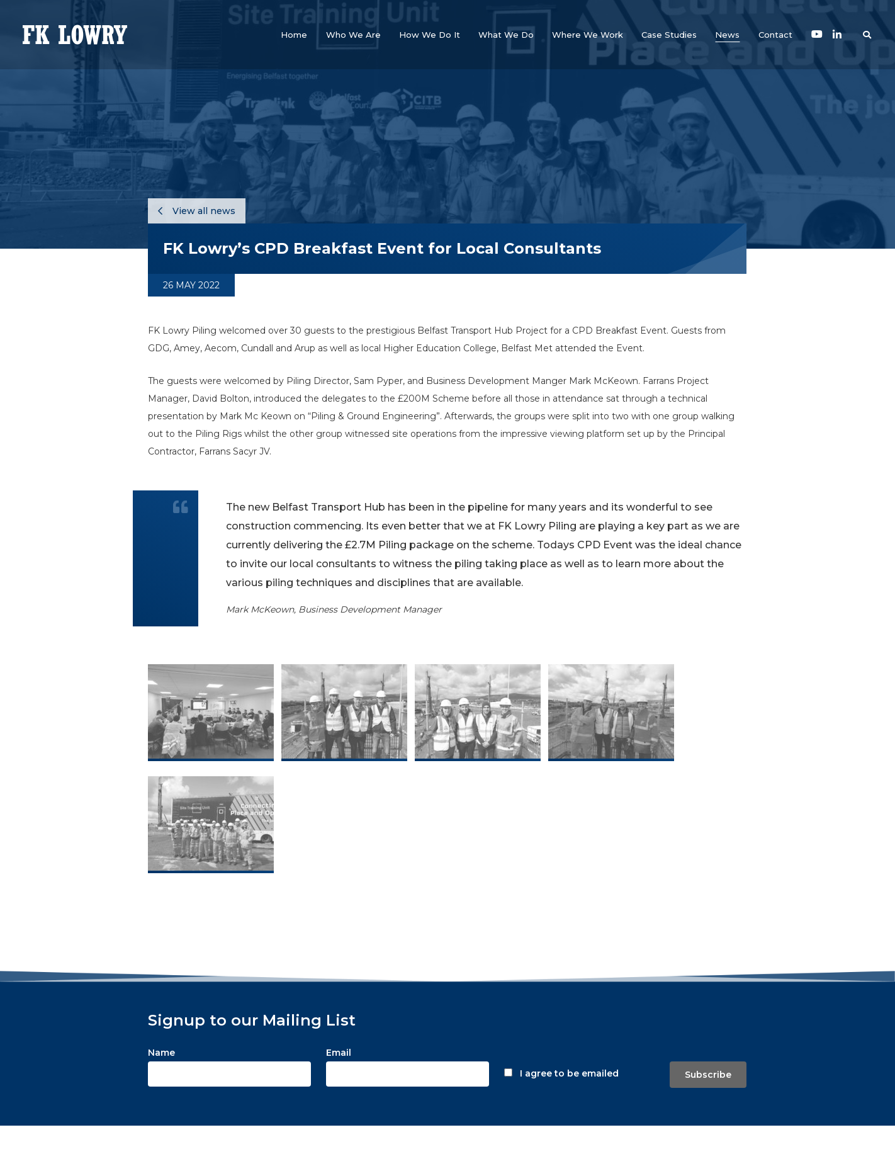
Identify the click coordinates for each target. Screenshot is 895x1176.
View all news (196, 211)
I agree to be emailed (569, 1073)
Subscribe (708, 1074)
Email (338, 1052)
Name (161, 1052)
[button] (353, 34)
